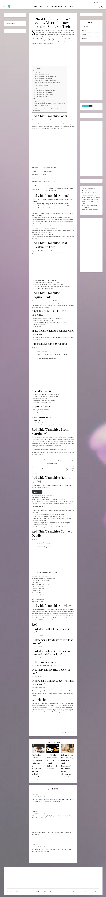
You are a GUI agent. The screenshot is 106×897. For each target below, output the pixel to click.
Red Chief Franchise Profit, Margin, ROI (44, 90)
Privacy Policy (56, 7)
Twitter (84, 30)
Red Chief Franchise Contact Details (43, 94)
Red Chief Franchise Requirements (43, 78)
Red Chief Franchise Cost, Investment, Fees (45, 76)
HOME (35, 7)
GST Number (37, 421)
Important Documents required (44, 84)
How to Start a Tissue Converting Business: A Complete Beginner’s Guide (90, 191)
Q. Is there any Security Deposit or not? (45, 107)
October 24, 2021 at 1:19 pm (38, 796)
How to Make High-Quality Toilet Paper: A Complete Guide (50, 203)
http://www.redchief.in (49, 168)
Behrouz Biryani (43, 547)
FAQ (35, 98)
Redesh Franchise (44, 543)
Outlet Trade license (40, 423)
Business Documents (43, 88)
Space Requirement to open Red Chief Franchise (48, 82)
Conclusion (37, 110)
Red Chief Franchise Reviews (41, 96)
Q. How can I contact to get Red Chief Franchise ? (48, 109)
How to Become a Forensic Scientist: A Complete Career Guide (51, 206)
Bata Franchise (43, 351)
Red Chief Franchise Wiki (40, 72)
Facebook (85, 26)
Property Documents (43, 87)
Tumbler (84, 38)
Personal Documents (43, 85)
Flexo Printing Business (46, 359)
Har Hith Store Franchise (47, 572)
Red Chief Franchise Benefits (41, 74)
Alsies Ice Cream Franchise (41, 210)
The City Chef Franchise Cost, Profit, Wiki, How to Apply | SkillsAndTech (52, 760)
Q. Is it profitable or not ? (42, 105)
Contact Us (44, 7)
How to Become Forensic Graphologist (44, 208)
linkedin (84, 34)
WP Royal (17, 891)
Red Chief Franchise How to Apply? (43, 92)
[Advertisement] (53, 55)
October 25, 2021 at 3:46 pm (38, 846)
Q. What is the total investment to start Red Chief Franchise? (50, 103)
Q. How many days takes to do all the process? (47, 102)
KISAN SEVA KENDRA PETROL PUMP (52, 355)
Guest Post (69, 7)
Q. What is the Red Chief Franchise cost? (46, 100)
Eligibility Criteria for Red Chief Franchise (46, 80)
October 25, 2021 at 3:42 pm (38, 829)
